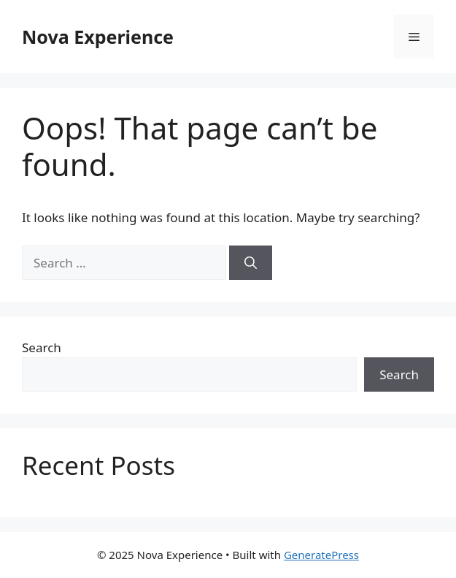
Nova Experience (98, 36)
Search (41, 347)
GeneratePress (321, 554)
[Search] (250, 263)
